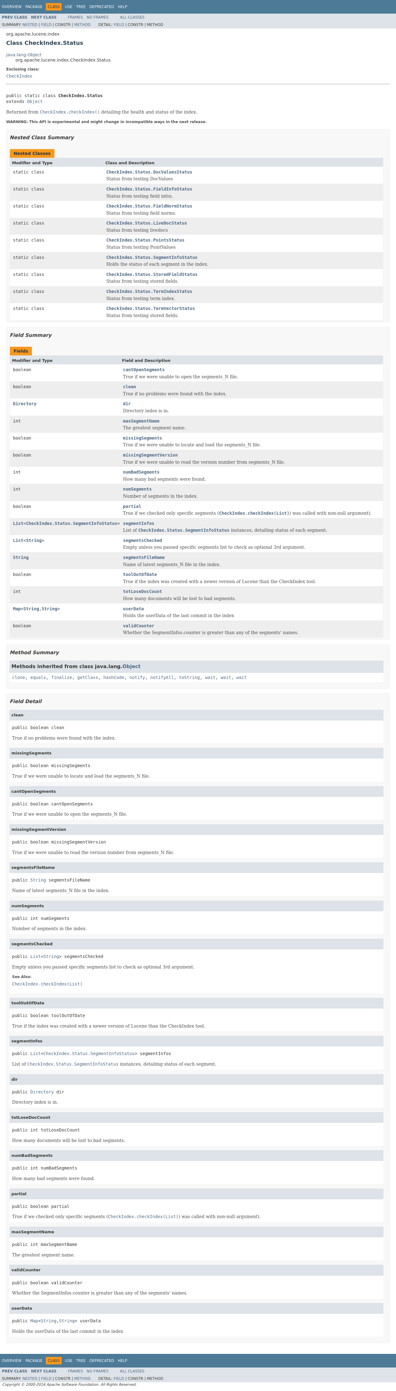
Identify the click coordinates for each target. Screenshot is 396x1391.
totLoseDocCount (142, 591)
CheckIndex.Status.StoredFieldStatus (152, 274)
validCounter (138, 625)
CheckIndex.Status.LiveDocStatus (146, 223)
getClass (87, 677)
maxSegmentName (141, 421)
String (34, 540)
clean (129, 386)
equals (38, 677)
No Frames (98, 17)
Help (122, 7)
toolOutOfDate (140, 574)
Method (82, 25)
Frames (75, 17)
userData (133, 608)
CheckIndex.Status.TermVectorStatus (150, 308)
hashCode (113, 677)
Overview (12, 7)
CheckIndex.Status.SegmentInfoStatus (152, 257)
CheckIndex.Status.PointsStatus (145, 240)
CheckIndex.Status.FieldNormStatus (149, 206)
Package (33, 7)
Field (46, 25)
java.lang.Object (23, 54)
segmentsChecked (142, 540)
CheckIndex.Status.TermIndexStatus (149, 291)
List (18, 523)
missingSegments (142, 438)
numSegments (137, 489)
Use (68, 7)
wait (210, 677)
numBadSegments (141, 472)
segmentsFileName (144, 557)
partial (132, 506)
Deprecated (101, 7)
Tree (81, 7)
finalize (61, 677)
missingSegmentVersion (150, 455)
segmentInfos (138, 523)
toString (189, 677)
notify (137, 677)
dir (127, 403)
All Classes (132, 17)
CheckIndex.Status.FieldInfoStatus (149, 189)
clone (18, 677)
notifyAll (162, 677)
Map (17, 608)
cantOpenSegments (144, 369)
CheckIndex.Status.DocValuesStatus (149, 172)
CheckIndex (19, 76)
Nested (29, 25)
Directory (25, 403)
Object (35, 101)
